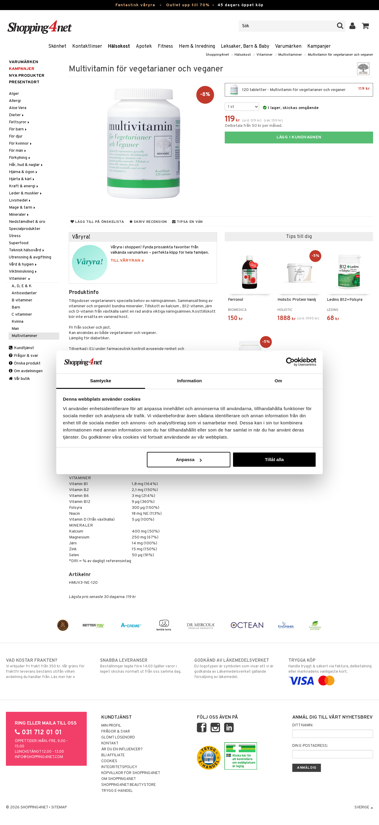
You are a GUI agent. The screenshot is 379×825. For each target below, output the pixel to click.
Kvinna (17, 321)
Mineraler (19, 214)
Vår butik (19, 378)
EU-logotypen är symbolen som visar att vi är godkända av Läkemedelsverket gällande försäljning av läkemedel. (236, 668)
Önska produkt (25, 363)
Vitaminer (264, 54)
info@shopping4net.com (39, 757)
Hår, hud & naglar (26, 164)
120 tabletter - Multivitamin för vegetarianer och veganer (299, 90)
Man (15, 328)
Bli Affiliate (113, 755)
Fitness (165, 46)
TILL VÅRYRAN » (127, 260)
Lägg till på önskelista (97, 222)
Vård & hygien (23, 264)
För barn (18, 129)
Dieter (17, 115)
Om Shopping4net (118, 779)
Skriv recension (148, 222)
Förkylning (20, 157)
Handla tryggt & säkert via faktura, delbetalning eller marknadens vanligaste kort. (330, 671)
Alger (14, 93)
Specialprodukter (24, 228)
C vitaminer (22, 314)
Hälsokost (119, 46)
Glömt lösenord (118, 737)
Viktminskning (23, 271)
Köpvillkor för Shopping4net (130, 773)
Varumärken (288, 46)
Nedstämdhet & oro (27, 221)
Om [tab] (278, 380)
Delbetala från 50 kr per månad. (253, 125)
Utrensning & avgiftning (30, 257)
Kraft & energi (24, 186)
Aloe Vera (17, 108)
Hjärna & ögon (23, 172)
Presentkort (24, 82)
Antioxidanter (24, 293)
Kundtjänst (21, 348)
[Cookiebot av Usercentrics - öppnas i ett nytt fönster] (290, 361)
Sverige (363, 807)
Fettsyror (19, 122)
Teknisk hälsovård (27, 250)
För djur (16, 136)
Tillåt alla (274, 459)
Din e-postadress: (310, 746)
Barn (16, 307)
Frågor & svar (23, 355)
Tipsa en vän (187, 222)
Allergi (15, 100)
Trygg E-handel (117, 791)
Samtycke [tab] (100, 380)
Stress (15, 236)
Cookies (109, 761)
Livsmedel (20, 200)
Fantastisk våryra (135, 5)
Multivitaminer (290, 54)
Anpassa (189, 459)
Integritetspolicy (119, 767)
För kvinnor (21, 143)
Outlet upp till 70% (187, 5)
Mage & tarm (22, 207)
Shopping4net (217, 54)
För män (18, 150)
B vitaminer (22, 300)
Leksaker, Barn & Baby (245, 46)
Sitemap (59, 807)
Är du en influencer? (122, 749)
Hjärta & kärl (22, 179)
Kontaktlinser (87, 46)
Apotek (144, 46)
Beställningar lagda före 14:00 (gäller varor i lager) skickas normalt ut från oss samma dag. (142, 666)
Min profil (111, 725)
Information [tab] (189, 380)
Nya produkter (26, 75)
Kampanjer (319, 46)
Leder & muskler (26, 193)
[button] (365, 26)
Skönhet (57, 46)
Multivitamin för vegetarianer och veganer (340, 54)
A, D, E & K (22, 286)
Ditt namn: (302, 725)
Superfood (18, 243)
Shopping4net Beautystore (128, 785)
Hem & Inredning (197, 46)
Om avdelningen (26, 371)
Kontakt (109, 743)
